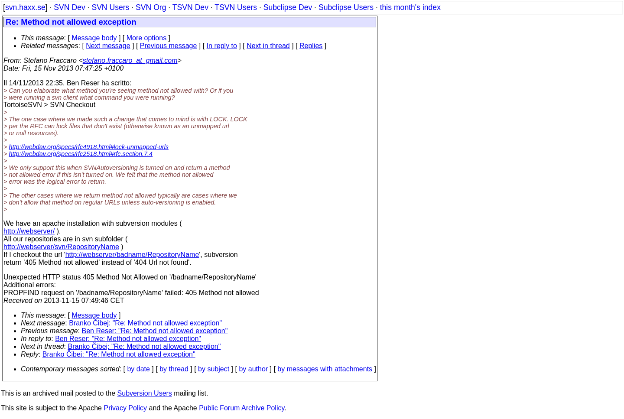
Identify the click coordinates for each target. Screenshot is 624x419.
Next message (108, 45)
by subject (213, 369)
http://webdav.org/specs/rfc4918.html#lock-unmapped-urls (88, 146)
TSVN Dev (190, 7)
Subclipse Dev (287, 7)
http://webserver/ (29, 231)
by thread (173, 369)
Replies (310, 45)
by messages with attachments (324, 369)
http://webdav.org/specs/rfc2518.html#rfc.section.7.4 (81, 153)
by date (138, 369)
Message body (94, 38)
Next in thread (268, 45)
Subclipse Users (346, 7)
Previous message (168, 45)
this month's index (410, 7)
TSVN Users (235, 7)
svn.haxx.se (25, 7)
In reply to (222, 45)
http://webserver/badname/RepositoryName (132, 254)
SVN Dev (69, 7)
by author (253, 369)
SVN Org (151, 7)
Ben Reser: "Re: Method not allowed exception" (155, 331)
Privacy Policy (125, 408)
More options (147, 38)
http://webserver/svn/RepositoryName (61, 246)
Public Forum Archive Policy (241, 408)
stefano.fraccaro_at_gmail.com (130, 60)
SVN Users (110, 7)
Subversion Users (144, 393)
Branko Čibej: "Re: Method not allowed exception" (145, 323)
